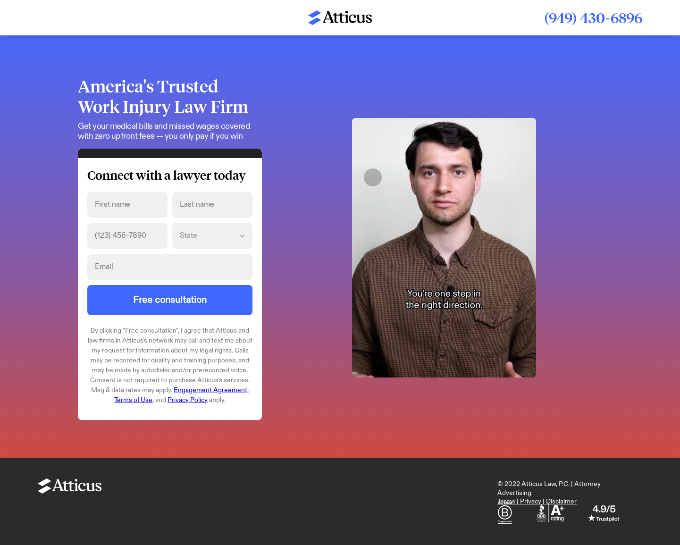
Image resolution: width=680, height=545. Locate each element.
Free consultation (170, 300)
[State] (212, 236)
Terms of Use (133, 399)
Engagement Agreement (210, 390)
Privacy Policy (188, 399)
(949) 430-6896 (593, 17)
